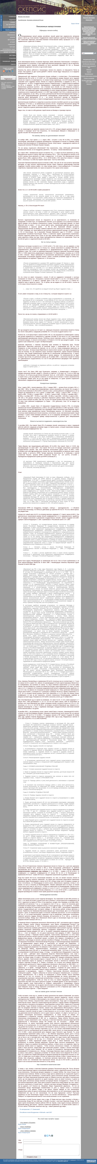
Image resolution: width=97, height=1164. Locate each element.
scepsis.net (73, 1160)
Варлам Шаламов (89, 18)
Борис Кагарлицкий (24, 1128)
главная (12, 16)
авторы (12, 55)
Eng (93, 1)
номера (12, 22)
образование (11, 35)
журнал (12, 19)
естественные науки (9, 49)
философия (11, 39)
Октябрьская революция (89, 63)
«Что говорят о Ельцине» (27, 1122)
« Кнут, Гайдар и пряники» (28, 1131)
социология (11, 44)
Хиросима (89, 20)
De (96, 1)
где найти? (11, 27)
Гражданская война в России (89, 61)
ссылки (12, 58)
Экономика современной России (35, 20)
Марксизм (88, 69)
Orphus (3, 84)
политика (12, 32)
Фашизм (89, 71)
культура (12, 47)
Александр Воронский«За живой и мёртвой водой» (89, 38)
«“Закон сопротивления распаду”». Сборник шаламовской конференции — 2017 (88, 43)
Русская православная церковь (89, 76)
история (12, 42)
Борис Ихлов (75, 23)
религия (12, 37)
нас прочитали (10, 24)
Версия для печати (24, 16)
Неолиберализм (22, 20)
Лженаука (89, 84)
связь (13, 64)
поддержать (1, 23)
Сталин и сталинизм (89, 78)
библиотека (11, 30)
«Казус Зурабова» (25, 1126)
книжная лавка (9, 61)
